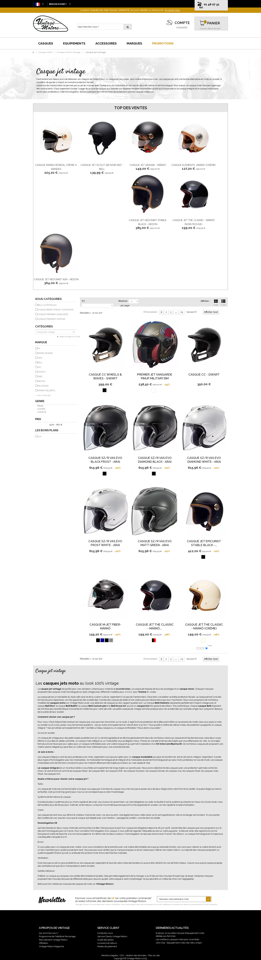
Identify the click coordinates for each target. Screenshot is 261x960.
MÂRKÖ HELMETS (46, 390)
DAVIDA (41, 372)
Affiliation (43, 943)
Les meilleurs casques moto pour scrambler (177, 939)
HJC (39, 367)
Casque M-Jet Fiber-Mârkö (105, 626)
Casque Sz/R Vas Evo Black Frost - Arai (105, 459)
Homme (41, 409)
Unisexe (41, 412)
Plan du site (154, 955)
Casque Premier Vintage (51, 319)
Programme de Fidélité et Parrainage (57, 936)
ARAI (39, 358)
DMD (39, 376)
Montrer (123, 301)
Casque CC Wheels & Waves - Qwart (105, 376)
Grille (216, 302)
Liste (223, 302)
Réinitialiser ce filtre (69, 337)
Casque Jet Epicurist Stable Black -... (204, 543)
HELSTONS (42, 386)
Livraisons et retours (107, 943)
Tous (40, 406)
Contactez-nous (105, 933)
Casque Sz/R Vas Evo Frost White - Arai (105, 543)
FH (38, 348)
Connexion (181, 27)
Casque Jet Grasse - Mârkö (148, 165)
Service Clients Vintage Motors (112, 936)
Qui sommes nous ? (48, 933)
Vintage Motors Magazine (51, 946)
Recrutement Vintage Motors (53, 939)
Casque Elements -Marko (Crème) (193, 165)
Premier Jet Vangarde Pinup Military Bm (154, 376)
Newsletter (52, 900)
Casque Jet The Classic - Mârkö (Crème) (204, 626)
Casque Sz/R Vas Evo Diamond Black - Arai (155, 459)
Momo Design (45, 353)
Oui (39, 436)
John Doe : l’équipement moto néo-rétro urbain (179, 942)
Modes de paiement (107, 946)
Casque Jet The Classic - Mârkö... (155, 626)
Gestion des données (136, 955)
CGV (122, 955)
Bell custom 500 (47, 305)
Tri (83, 301)
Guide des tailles (105, 939)
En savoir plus (172, 10)
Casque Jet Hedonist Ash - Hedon (56, 279)
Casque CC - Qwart (204, 374)
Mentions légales (109, 955)
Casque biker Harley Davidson (55, 309)
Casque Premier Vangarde (52, 314)
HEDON (41, 381)
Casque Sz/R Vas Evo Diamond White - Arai (204, 459)
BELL (39, 362)
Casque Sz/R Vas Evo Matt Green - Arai (155, 543)
